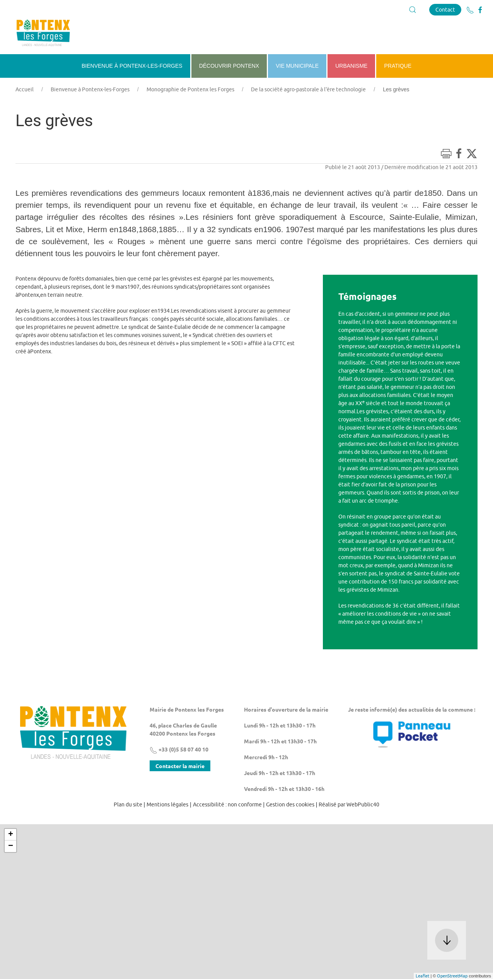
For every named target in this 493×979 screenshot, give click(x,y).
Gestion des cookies (290, 804)
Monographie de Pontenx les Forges (190, 89)
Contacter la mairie (180, 765)
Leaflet (422, 975)
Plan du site (128, 804)
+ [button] (10, 834)
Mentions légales (167, 804)
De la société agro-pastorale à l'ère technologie (308, 89)
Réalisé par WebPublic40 (349, 804)
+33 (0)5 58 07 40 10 (179, 749)
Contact (445, 9)
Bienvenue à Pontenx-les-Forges (90, 89)
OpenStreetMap (452, 975)
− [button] (10, 846)
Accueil (24, 89)
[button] (412, 10)
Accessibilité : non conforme (227, 804)
